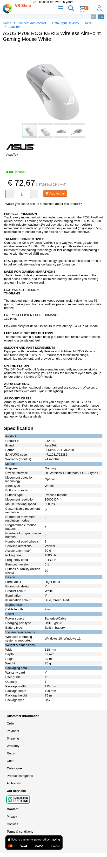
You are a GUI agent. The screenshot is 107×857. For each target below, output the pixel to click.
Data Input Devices (65, 23)
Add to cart (55, 193)
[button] (100, 51)
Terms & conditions (20, 831)
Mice (88, 23)
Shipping (13, 738)
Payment (13, 731)
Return (11, 753)
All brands (14, 783)
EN (101, 17)
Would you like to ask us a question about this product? (43, 204)
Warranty (13, 746)
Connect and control (32, 23)
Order (11, 723)
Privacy (12, 816)
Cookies (12, 824)
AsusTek (14, 26)
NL (93, 17)
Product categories (20, 776)
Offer (10, 761)
